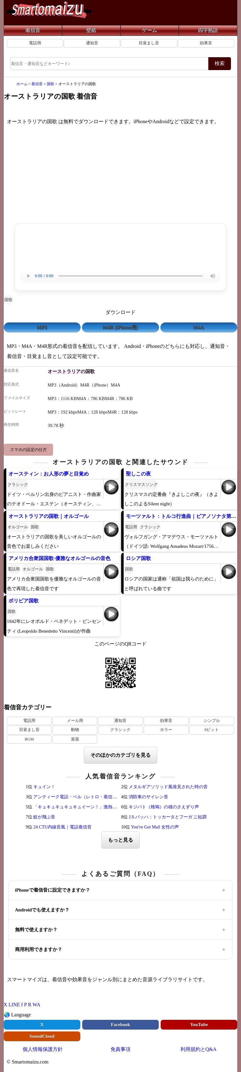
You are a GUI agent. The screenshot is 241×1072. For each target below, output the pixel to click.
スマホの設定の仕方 (28, 449)
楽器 (75, 739)
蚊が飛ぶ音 (44, 817)
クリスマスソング (141, 484)
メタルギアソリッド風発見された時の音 (168, 786)
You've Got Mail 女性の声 (155, 827)
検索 (220, 63)
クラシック (18, 484)
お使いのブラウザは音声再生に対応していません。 (120, 276)
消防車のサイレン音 (148, 796)
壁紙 (91, 30)
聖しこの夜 (138, 473)
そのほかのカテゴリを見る (120, 755)
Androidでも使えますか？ (42, 909)
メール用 (75, 720)
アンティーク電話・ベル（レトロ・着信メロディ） (83, 796)
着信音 (32, 30)
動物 (75, 730)
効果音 (206, 43)
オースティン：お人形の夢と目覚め (48, 473)
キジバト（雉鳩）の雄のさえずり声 (164, 807)
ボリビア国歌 (23, 600)
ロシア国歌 (138, 558)
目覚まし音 (149, 43)
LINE (14, 1004)
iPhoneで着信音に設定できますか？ (52, 890)
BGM (29, 739)
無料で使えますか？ (36, 929)
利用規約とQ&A (198, 1049)
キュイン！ (44, 786)
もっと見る (120, 840)
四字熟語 (208, 30)
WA (36, 1004)
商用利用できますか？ (38, 949)
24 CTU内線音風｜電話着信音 (62, 827)
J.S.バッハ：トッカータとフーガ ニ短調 (167, 817)
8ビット (212, 730)
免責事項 (120, 1049)
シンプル (212, 720)
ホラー (166, 730)
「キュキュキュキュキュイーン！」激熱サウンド (81, 807)
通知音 (92, 43)
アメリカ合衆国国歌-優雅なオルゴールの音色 (59, 558)
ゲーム (149, 30)
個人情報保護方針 (43, 1049)
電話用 (35, 43)
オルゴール (18, 527)
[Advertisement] (121, 176)
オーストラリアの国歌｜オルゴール (48, 516)
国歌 (8, 299)
